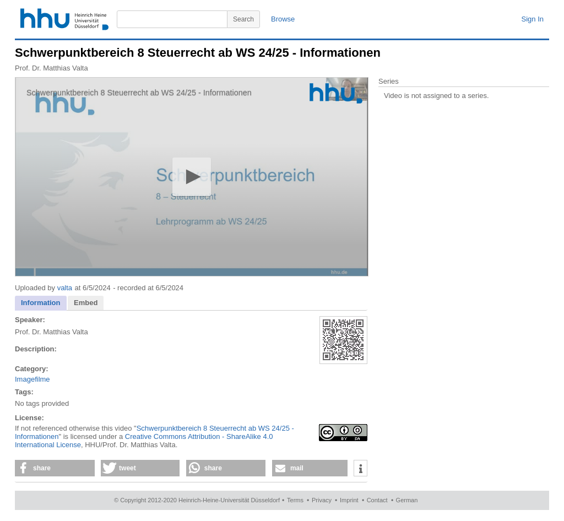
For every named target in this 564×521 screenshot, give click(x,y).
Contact (377, 500)
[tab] (41, 303)
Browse (283, 19)
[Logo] (336, 93)
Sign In (533, 19)
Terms (295, 500)
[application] (191, 177)
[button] (191, 176)
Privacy (322, 500)
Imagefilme (32, 379)
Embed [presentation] (85, 303)
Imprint (349, 500)
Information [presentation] (41, 303)
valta (64, 288)
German (407, 500)
